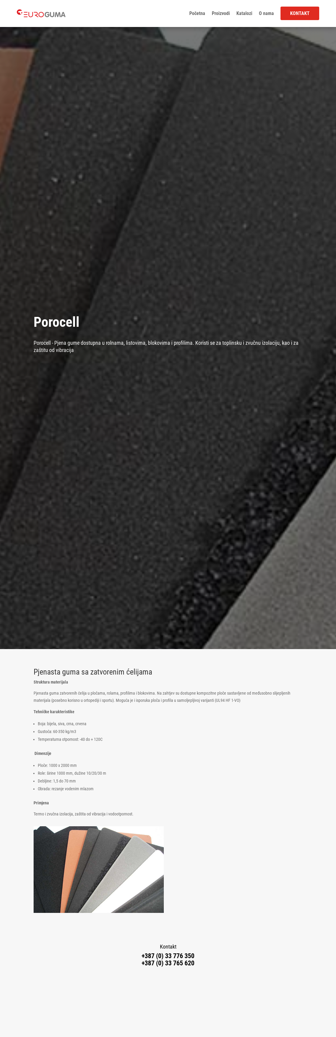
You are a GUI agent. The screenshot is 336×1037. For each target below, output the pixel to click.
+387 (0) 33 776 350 (168, 956)
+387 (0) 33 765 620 (168, 963)
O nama (266, 13)
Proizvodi (221, 13)
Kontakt (300, 13)
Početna (197, 13)
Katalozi (244, 13)
